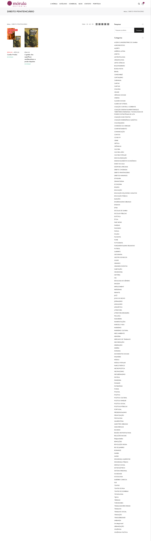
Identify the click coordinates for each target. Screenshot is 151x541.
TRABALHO (117, 509)
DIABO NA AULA (119, 164)
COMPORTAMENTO (120, 129)
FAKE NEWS (118, 222)
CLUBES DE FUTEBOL (120, 104)
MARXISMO (117, 328)
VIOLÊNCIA (117, 529)
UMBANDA (117, 520)
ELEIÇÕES (117, 199)
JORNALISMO (118, 301)
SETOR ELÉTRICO (119, 468)
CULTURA (117, 149)
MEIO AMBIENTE (119, 333)
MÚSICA (116, 360)
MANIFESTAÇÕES (119, 322)
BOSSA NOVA (118, 69)
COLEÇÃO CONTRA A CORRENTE (125, 107)
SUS (115, 482)
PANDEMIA (117, 380)
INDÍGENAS (118, 289)
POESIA (116, 389)
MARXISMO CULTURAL (121, 330)
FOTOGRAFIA (118, 243)
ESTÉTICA (117, 216)
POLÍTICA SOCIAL (119, 404)
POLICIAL (117, 392)
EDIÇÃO (116, 187)
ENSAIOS (117, 205)
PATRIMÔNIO (118, 386)
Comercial (73, 3)
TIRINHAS (117, 500)
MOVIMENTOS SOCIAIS (121, 354)
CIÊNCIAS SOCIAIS (120, 95)
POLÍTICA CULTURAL (120, 398)
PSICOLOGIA (118, 418)
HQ (115, 278)
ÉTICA (116, 219)
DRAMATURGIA (119, 181)
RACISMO (117, 430)
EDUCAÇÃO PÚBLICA (121, 196)
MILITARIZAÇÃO (119, 342)
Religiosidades (118, 439)
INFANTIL (117, 292)
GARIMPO (117, 252)
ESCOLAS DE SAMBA (120, 211)
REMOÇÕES (118, 442)
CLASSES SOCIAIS (119, 101)
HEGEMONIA (118, 272)
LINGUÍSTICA (118, 307)
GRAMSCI (117, 263)
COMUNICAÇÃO (119, 132)
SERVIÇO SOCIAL (119, 465)
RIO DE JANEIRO (119, 447)
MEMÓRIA (117, 336)
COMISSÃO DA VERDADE (122, 126)
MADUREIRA (118, 319)
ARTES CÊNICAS (119, 63)
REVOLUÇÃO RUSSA (120, 444)
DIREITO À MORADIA (120, 170)
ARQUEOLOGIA (119, 60)
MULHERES (117, 357)
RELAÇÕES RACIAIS (120, 436)
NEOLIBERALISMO (119, 374)
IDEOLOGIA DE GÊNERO (122, 281)
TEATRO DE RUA (119, 488)
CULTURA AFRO (119, 152)
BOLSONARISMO (119, 66)
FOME (116, 240)
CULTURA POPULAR (120, 155)
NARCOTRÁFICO (119, 365)
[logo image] (16, 4)
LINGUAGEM (118, 304)
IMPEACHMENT (119, 287)
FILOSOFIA (117, 237)
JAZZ (115, 295)
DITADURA (117, 178)
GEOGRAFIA (118, 254)
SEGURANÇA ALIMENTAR (122, 459)
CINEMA (117, 98)
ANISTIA (117, 54)
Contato (87, 3)
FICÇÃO (116, 234)
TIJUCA (116, 497)
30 (87, 24)
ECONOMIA (118, 184)
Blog (80, 3)
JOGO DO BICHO (119, 298)
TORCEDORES (118, 503)
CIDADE (116, 92)
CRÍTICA (116, 143)
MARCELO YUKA (119, 325)
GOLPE (116, 260)
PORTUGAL (117, 409)
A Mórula (53, 3)
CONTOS (117, 135)
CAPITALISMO (118, 77)
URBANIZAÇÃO (119, 526)
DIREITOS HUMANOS (120, 175)
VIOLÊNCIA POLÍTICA (121, 532)
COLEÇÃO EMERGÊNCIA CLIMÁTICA (125, 120)
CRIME (116, 140)
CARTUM (117, 86)
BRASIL (116, 72)
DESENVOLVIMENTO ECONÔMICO (125, 161)
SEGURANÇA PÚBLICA (121, 462)
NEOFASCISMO (119, 371)
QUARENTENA (119, 421)
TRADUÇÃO (118, 515)
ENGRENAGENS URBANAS (122, 202)
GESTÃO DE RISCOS (120, 257)
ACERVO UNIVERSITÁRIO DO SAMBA (126, 42)
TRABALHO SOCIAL (120, 512)
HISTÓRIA (117, 275)
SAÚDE (116, 456)
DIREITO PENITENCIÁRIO (122, 173)
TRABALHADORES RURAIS (122, 506)
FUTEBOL (117, 249)
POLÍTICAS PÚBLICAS (120, 406)
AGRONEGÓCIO (119, 45)
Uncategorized (118, 523)
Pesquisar (139, 30)
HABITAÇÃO (118, 269)
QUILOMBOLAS (119, 427)
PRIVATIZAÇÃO (119, 415)
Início (125, 11)
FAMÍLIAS (117, 225)
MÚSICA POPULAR (120, 363)
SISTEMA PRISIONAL (120, 471)
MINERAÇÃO (118, 345)
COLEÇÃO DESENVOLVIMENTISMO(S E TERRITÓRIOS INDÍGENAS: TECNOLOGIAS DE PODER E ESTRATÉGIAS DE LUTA (128, 112)
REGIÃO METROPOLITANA (122, 433)
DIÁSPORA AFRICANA (121, 167)
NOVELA (117, 377)
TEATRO (117, 485)
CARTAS (117, 83)
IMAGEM (117, 284)
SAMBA (116, 453)
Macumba (117, 316)
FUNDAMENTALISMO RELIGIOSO (124, 246)
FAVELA (116, 231)
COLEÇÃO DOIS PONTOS (122, 117)
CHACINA (117, 89)
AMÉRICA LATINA (119, 51)
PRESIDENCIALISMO (120, 412)
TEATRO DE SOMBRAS (121, 491)
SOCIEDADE (118, 474)
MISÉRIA (116, 348)
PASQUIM (117, 383)
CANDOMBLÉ (118, 75)
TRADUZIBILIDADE (119, 518)
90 (93, 24)
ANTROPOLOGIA (119, 57)
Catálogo (63, 3)
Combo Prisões (12, 55)
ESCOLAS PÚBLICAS (120, 213)
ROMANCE (117, 450)
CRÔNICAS (117, 146)
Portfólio (97, 3)
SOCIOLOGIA (118, 477)
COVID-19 (117, 137)
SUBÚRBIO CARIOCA (120, 480)
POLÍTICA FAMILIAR (120, 401)
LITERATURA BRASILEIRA (121, 313)
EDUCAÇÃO (118, 190)
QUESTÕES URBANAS (121, 424)
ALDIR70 (117, 48)
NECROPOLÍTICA (119, 368)
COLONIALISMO (119, 123)
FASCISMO (117, 228)
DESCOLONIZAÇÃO (120, 158)
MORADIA (117, 351)
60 (90, 24)
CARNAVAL (117, 80)
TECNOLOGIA (118, 494)
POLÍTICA (117, 395)
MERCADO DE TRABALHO (122, 339)
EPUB (115, 208)
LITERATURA (118, 310)
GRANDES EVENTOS (120, 266)
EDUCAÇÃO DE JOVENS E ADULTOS (125, 193)
